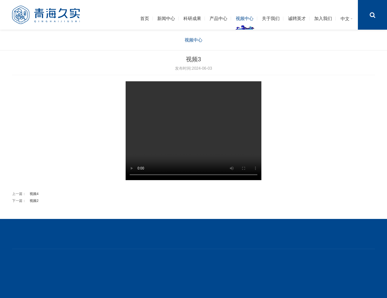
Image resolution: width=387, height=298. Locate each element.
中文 (347, 18)
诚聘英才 (297, 18)
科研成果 (192, 18)
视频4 (34, 194)
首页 (144, 18)
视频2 (34, 201)
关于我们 (271, 18)
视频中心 (244, 18)
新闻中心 (166, 18)
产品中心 (218, 18)
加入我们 (323, 18)
